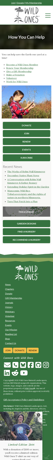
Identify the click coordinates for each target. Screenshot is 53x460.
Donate (20, 2)
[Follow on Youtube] (24, 374)
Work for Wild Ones (17, 81)
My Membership (33, 2)
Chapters (9, 289)
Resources (10, 320)
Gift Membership (13, 298)
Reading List (11, 334)
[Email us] (7, 366)
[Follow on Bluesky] (23, 366)
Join (13, 2)
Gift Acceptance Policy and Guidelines (23, 399)
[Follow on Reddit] (15, 374)
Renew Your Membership (19, 68)
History (9, 307)
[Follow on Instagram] (45, 366)
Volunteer (11, 78)
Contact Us (10, 343)
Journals (9, 302)
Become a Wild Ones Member (22, 64)
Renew (33, 350)
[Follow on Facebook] (30, 366)
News (8, 284)
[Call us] (15, 366)
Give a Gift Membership (19, 71)
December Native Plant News (23, 175)
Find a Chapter (26, 211)
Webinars (10, 311)
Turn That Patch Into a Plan (22, 201)
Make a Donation (15, 74)
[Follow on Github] (38, 366)
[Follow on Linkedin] (6, 374)
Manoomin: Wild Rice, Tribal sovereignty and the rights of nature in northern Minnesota (26, 194)
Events (8, 325)
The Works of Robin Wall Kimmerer (26, 171)
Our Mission (11, 329)
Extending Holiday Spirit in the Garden (28, 186)
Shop (7, 338)
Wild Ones (28, 388)
